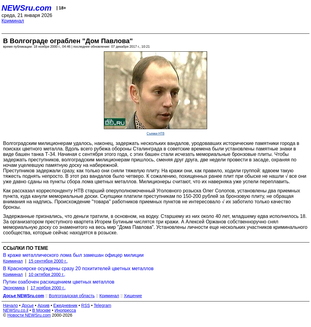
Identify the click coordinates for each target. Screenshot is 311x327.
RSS (85, 305)
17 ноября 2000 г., (48, 287)
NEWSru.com (27, 7)
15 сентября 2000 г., (48, 261)
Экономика (14, 287)
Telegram (102, 305)
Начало (10, 305)
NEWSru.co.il (15, 310)
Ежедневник (65, 305)
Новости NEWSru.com (29, 315)
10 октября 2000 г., (47, 274)
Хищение (133, 295)
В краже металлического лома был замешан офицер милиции (73, 255)
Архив (44, 305)
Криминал (13, 20)
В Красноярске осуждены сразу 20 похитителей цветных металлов (78, 268)
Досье (28, 305)
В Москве (41, 310)
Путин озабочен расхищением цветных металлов (58, 281)
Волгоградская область (72, 295)
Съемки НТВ (156, 133)
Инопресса (65, 310)
